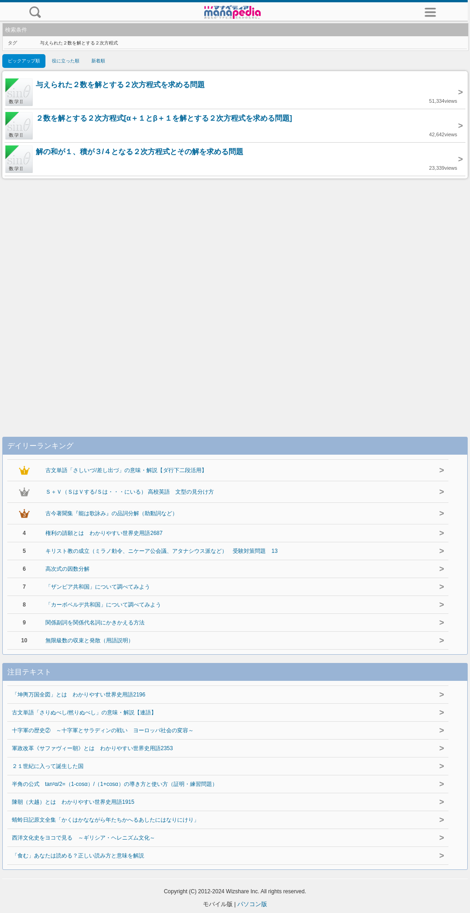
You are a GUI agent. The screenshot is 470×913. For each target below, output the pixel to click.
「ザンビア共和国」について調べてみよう (97, 587)
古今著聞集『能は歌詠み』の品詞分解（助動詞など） (111, 513)
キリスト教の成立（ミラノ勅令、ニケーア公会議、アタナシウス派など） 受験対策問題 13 (161, 551)
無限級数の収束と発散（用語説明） (89, 640)
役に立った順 (65, 60)
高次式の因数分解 (67, 569)
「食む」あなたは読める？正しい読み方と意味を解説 (78, 855)
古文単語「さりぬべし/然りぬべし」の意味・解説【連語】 (84, 712)
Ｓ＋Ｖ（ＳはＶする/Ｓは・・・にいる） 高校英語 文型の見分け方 (129, 492)
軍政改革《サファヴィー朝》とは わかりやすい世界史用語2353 (92, 748)
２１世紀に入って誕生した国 (48, 766)
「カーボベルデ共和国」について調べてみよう (103, 604)
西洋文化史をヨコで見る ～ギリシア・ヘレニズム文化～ (83, 838)
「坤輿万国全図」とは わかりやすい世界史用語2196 (78, 694)
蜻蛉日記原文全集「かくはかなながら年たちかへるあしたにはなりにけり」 (105, 820)
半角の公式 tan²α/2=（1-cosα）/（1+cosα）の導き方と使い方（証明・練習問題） (115, 784)
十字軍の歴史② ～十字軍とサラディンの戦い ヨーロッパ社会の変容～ (103, 730)
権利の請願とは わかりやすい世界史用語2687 (103, 533)
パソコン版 (252, 904)
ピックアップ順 (24, 60)
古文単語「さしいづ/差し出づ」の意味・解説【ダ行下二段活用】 (126, 470)
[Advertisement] (235, 298)
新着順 (98, 60)
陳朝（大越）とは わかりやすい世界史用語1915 (73, 802)
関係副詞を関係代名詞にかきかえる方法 (95, 622)
